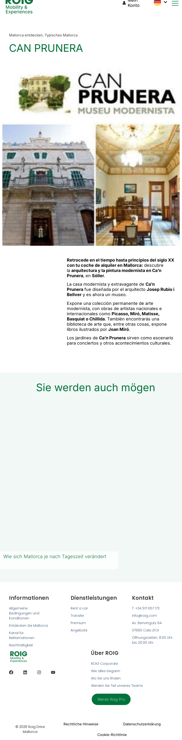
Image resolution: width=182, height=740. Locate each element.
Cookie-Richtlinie (112, 734)
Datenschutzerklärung (141, 724)
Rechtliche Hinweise (81, 724)
